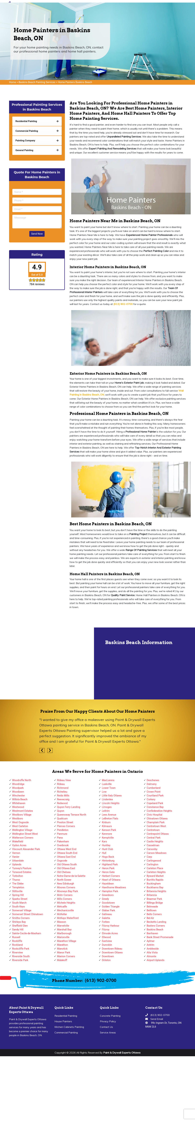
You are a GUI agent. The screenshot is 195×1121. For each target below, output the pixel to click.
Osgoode (62, 860)
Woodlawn (18, 791)
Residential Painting (65, 1015)
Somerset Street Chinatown (27, 914)
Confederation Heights (159, 810)
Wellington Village (22, 829)
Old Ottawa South (67, 864)
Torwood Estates (21, 872)
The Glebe (18, 883)
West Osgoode (20, 822)
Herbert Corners (111, 875)
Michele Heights (66, 902)
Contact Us (106, 1026)
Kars (104, 841)
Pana (60, 837)
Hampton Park (110, 891)
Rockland (17, 944)
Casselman (153, 845)
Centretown (153, 829)
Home (12, 82)
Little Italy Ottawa (112, 795)
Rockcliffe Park (20, 948)
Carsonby (152, 849)
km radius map (47, 663)
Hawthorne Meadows (114, 887)
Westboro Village (21, 814)
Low (104, 791)
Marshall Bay (64, 929)
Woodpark (18, 787)
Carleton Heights (156, 872)
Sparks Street (19, 898)
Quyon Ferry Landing (68, 807)
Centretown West (156, 826)
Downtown (108, 956)
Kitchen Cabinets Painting (69, 1026)
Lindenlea (107, 799)
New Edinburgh (65, 883)
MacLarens (108, 780)
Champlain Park (156, 822)
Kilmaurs (107, 826)
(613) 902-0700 (100, 980)
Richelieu (62, 791)
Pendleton (63, 829)
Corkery (151, 799)
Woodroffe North (21, 780)
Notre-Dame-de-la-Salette (71, 875)
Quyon (60, 810)
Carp (149, 856)
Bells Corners (154, 914)
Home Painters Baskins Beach (75, 82)
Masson (61, 921)
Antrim (150, 944)
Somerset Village (21, 910)
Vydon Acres (19, 845)
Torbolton (17, 875)
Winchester (18, 795)
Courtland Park (155, 795)
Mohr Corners (64, 895)
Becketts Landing (156, 921)
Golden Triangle (110, 906)
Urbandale (18, 860)
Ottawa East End (66, 856)
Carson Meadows (156, 852)
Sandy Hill (17, 929)
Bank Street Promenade (160, 937)
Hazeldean (108, 883)
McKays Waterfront (68, 918)
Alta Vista (152, 952)
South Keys (18, 906)
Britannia (152, 895)
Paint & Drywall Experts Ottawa (121, 1052)
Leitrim (106, 810)
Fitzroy (105, 929)
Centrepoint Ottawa (158, 833)
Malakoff (62, 960)
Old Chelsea (64, 872)
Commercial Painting (66, 1032)
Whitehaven (18, 803)
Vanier (15, 856)
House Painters (63, 1021)
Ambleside (153, 948)
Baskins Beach (155, 929)
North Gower (64, 879)
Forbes (106, 921)
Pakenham (63, 841)
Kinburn (106, 822)
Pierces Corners (66, 826)
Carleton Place (155, 868)
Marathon (62, 944)
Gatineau (107, 914)
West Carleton (20, 826)
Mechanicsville (65, 910)
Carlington (152, 864)
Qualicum (62, 818)
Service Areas (108, 1032)
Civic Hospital (154, 814)
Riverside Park (20, 960)
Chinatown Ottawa (157, 818)
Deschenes (153, 780)
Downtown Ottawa (112, 952)
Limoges (107, 807)
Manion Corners (66, 956)
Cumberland (154, 787)
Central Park (154, 837)
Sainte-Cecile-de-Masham (26, 933)
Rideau (61, 784)
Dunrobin (107, 944)
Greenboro (108, 895)
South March (19, 902)
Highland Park (110, 864)
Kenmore (107, 833)
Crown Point (154, 791)
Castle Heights (155, 841)
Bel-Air (150, 918)
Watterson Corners (22, 837)
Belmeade (152, 906)
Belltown (151, 910)
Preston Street (65, 822)
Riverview (17, 952)
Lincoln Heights (110, 803)
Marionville (63, 937)
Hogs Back (108, 856)
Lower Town (109, 787)
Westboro (17, 818)
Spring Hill (18, 895)
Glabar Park (108, 910)
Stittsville (17, 891)
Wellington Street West (25, 833)
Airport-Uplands (155, 960)
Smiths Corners (21, 918)
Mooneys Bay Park (67, 891)
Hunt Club (107, 849)
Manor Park (63, 952)
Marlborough (64, 933)
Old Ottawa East (66, 868)
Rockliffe (17, 941)
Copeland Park (155, 803)
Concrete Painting (110, 1015)
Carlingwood (154, 860)
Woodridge (18, 784)
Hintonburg (108, 860)
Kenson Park (109, 829)
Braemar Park (154, 898)
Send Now (37, 233)
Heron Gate (108, 872)
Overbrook (63, 845)
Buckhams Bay (155, 887)
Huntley (106, 845)
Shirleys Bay (19, 921)
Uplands (16, 864)
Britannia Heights (156, 891)
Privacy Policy (108, 1021)
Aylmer (151, 941)
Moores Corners (66, 887)
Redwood (62, 803)
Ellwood (106, 937)
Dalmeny (152, 784)
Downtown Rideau (112, 948)
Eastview (107, 941)
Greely (105, 898)
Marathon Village (66, 941)
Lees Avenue (109, 814)
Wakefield (17, 841)
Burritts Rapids (155, 879)
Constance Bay (155, 807)
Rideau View (64, 780)
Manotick (62, 948)
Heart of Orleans (111, 879)
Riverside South (21, 956)
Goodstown (108, 902)
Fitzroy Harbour (110, 925)
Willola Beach (19, 799)
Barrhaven (152, 933)
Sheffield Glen (20, 925)
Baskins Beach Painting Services (36, 82)
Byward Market (155, 875)
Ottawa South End (67, 852)
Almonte (151, 956)
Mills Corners (64, 898)
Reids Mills (63, 795)
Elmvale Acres (110, 933)
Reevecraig (63, 799)
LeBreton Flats (110, 818)
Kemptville (108, 837)
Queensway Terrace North (71, 814)
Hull (104, 852)
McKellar (62, 914)
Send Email (156, 1019)
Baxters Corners (156, 925)
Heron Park (108, 868)
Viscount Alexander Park (26, 849)
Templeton (18, 887)
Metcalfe (62, 906)
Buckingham (154, 883)
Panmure (62, 833)
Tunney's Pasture (21, 868)
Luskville (107, 784)
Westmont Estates (22, 810)
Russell (16, 937)
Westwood (18, 807)
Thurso (16, 879)
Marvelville (63, 925)
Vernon (16, 852)
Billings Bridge (155, 902)
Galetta (106, 918)
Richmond (63, 787)
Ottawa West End (66, 849)
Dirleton (106, 960)
